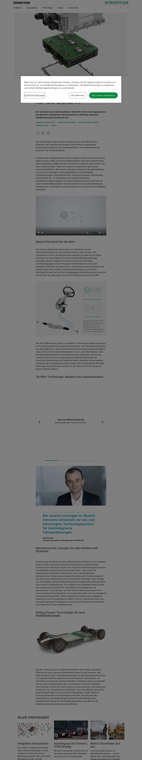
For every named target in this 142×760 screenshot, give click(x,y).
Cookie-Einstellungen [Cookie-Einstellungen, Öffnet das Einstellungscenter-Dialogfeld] (34, 95)
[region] (71, 89)
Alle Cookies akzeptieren (103, 95)
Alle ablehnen (77, 95)
